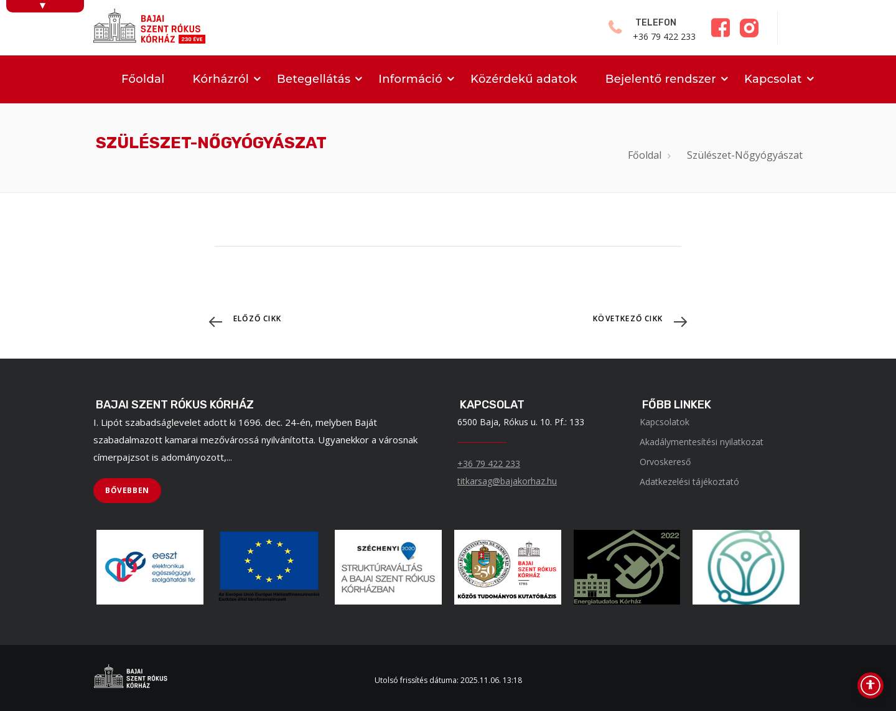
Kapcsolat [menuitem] (773, 79)
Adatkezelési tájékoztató (689, 481)
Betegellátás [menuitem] (313, 79)
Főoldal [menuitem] (143, 79)
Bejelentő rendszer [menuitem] (660, 79)
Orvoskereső (665, 462)
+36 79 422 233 (488, 463)
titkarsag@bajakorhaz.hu (507, 481)
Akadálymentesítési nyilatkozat (701, 442)
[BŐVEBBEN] (127, 490)
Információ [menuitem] (410, 79)
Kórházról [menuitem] (221, 79)
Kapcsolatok (664, 422)
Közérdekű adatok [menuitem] (523, 79)
